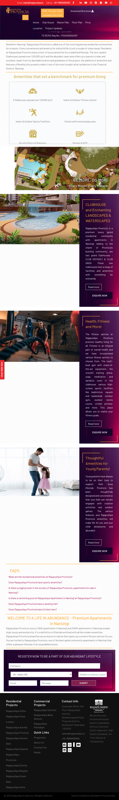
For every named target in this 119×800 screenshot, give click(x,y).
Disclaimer (96, 795)
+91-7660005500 (62, 2)
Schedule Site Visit (52, 15)
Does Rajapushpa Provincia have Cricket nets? (34, 609)
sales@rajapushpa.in (33, 2)
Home (36, 22)
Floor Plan (77, 22)
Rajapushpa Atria (15, 787)
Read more (93, 286)
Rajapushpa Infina (16, 710)
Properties (40, 737)
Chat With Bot (1, 369)
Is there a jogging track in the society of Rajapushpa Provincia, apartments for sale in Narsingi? (52, 590)
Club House (48, 22)
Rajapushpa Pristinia (17, 732)
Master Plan (63, 22)
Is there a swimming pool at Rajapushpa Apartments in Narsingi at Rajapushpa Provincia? (56, 598)
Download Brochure (82, 10)
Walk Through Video (52, 10)
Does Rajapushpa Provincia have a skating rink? (35, 603)
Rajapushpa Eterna (16, 765)
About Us (39, 742)
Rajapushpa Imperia (17, 748)
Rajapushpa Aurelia (16, 727)
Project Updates (53, 28)
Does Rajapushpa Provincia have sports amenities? (37, 582)
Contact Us (40, 747)
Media (37, 752)
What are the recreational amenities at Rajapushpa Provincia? (42, 576)
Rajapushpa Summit (45, 710)
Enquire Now (99, 295)
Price (88, 22)
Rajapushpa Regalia (17, 770)
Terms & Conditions (80, 795)
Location (37, 28)
